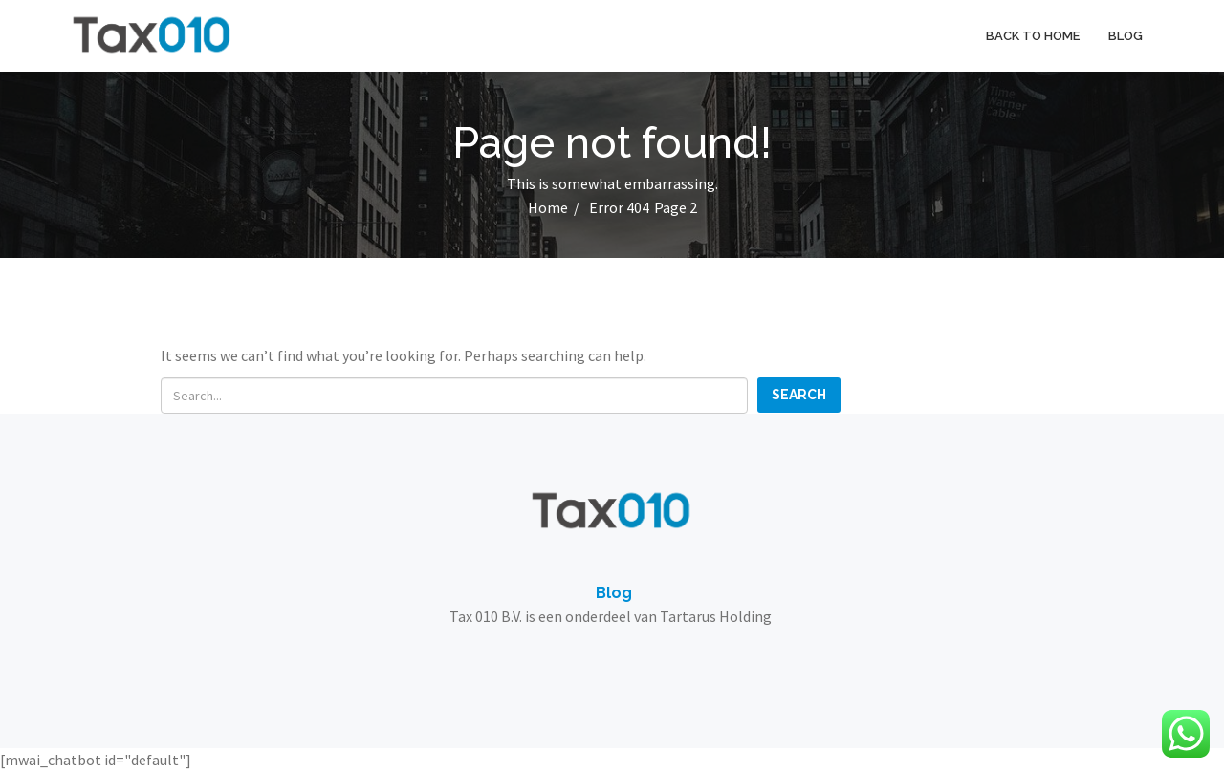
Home (548, 207)
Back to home (1033, 36)
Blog (1125, 36)
